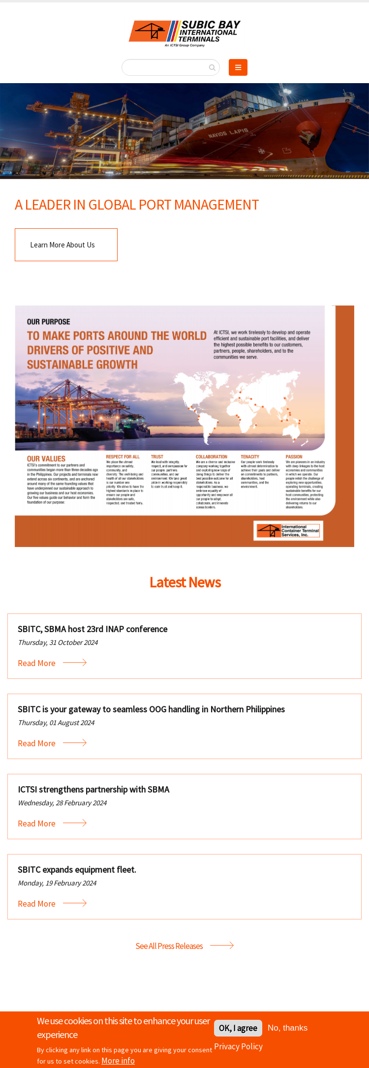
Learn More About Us (62, 244)
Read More (37, 663)
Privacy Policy (238, 1048)
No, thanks (288, 1030)
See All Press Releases (169, 946)
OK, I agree (238, 1030)
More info (118, 1062)
